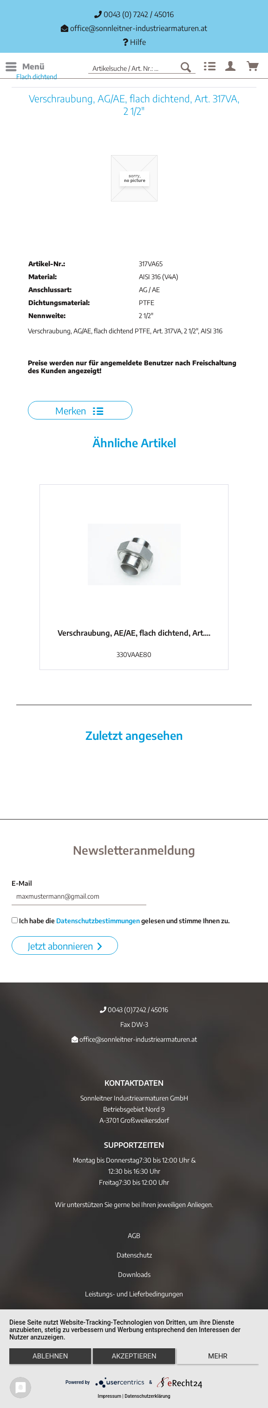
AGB (134, 1235)
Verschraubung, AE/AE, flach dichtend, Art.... (134, 633)
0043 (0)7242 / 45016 (134, 1010)
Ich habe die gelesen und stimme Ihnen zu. (121, 921)
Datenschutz (134, 1255)
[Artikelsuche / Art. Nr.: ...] (142, 67)
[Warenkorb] (253, 66)
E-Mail (22, 883)
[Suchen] (186, 66)
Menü (25, 65)
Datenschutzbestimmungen (98, 921)
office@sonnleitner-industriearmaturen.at (138, 28)
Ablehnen (50, 1356)
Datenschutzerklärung (147, 1396)
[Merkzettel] (208, 66)
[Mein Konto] (231, 66)
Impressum (109, 1396)
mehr (218, 1356)
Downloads (134, 1274)
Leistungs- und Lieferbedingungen (134, 1294)
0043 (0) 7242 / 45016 (134, 14)
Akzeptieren (133, 1356)
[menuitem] (24, 66)
